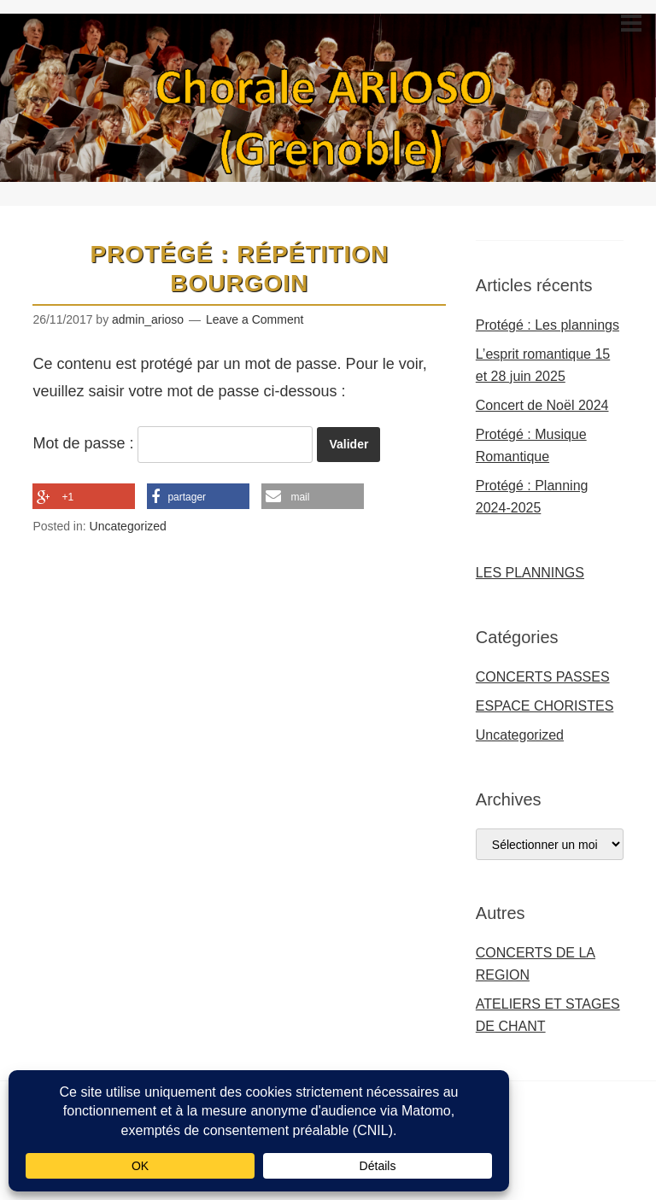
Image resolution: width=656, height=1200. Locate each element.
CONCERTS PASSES (543, 677)
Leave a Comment (254, 319)
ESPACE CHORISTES (545, 706)
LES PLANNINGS (530, 572)
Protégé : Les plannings (547, 325)
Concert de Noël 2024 (542, 405)
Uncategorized (128, 526)
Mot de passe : (172, 443)
